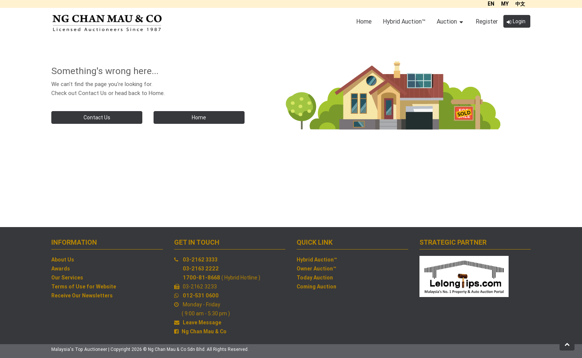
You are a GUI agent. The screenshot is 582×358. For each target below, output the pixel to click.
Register (487, 21)
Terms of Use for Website (83, 286)
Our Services (67, 277)
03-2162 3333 (200, 259)
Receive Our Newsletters (82, 295)
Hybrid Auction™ (317, 259)
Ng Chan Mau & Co (204, 331)
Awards (60, 268)
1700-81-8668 (201, 277)
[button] (567, 344)
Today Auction (315, 277)
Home (199, 117)
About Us (62, 259)
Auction (450, 21)
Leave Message (202, 322)
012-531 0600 (201, 295)
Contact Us (97, 117)
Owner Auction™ (316, 268)
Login (516, 21)
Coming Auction (316, 286)
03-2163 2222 (201, 268)
